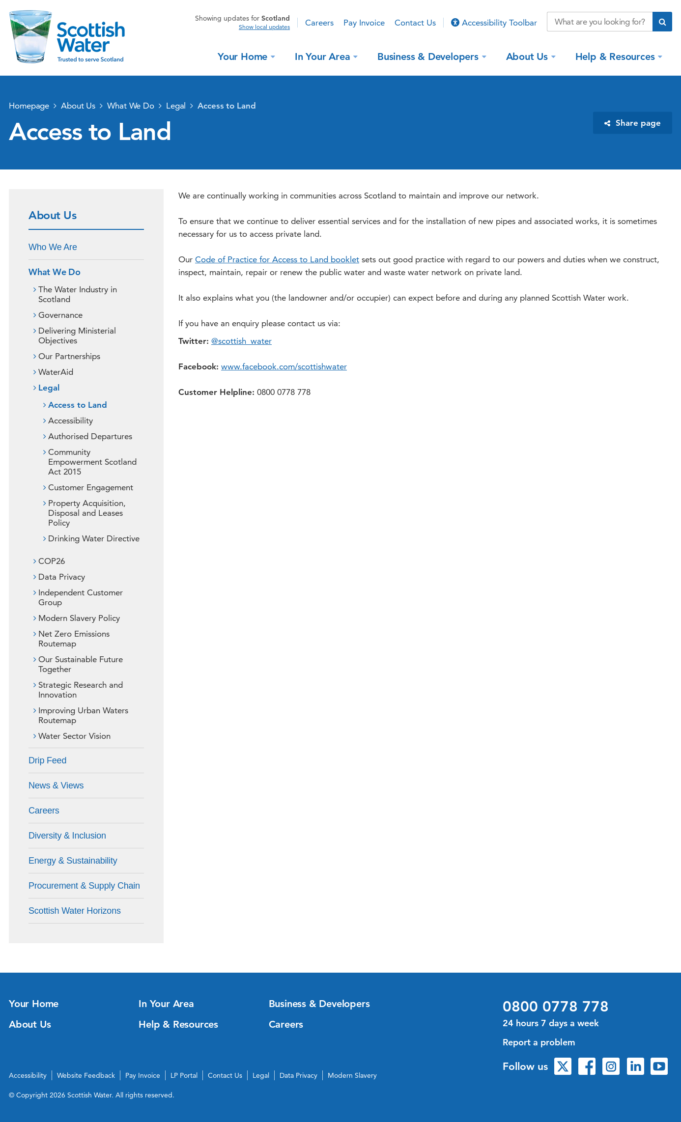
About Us (528, 56)
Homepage (29, 106)
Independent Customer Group (80, 597)
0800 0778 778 (556, 1006)
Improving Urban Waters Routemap (83, 715)
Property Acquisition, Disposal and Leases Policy (87, 513)
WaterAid (55, 372)
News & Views (56, 785)
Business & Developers (429, 56)
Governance (60, 315)
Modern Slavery (352, 1075)
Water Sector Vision (74, 736)
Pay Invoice (364, 23)
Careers (319, 23)
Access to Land (227, 106)
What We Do (130, 106)
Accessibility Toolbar (494, 23)
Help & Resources (616, 56)
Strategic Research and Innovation (80, 690)
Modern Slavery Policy (79, 618)
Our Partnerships (69, 356)
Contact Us (415, 23)
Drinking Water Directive (94, 538)
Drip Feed (47, 760)
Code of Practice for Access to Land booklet (277, 259)
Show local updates (264, 27)
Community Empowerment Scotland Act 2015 (92, 462)
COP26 (51, 561)
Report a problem (539, 1042)
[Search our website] (600, 21)
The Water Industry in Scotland (77, 294)
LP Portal (184, 1075)
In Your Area (324, 56)
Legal (176, 106)
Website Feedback (86, 1075)
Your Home (244, 56)
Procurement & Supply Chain (84, 886)
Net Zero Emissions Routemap (74, 638)
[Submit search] (662, 21)
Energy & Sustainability (72, 861)
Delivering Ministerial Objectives (77, 335)
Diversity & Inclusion (67, 836)
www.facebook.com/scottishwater (284, 366)
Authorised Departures (90, 436)
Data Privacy (61, 577)
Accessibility (70, 420)
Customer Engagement (90, 487)
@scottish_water (241, 341)
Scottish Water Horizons (74, 911)
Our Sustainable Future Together (80, 664)
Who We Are (52, 247)
